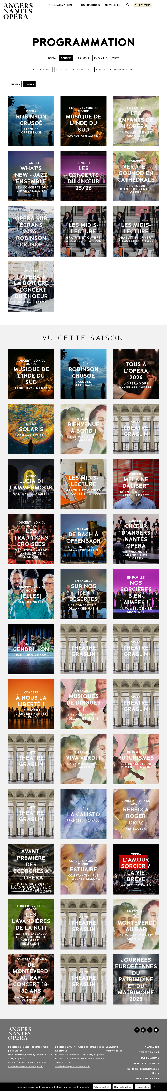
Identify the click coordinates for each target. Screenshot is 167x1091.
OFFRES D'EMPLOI (148, 1052)
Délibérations (150, 1057)
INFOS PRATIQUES (88, 4)
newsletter (113, 4)
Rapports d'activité (146, 1063)
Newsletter (152, 1046)
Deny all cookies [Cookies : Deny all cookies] (122, 1086)
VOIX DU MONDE (42, 69)
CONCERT (66, 57)
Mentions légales (147, 1078)
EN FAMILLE (100, 57)
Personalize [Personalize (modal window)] (143, 1086)
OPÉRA (52, 57)
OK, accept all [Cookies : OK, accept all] (101, 1086)
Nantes (29, 84)
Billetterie (142, 5)
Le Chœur (83, 57)
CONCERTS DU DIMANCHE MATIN (114, 69)
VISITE (115, 57)
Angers (15, 84)
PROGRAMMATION (60, 4)
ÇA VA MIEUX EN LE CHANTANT (73, 69)
